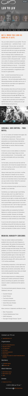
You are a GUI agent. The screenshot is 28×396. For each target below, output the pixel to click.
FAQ (26, 30)
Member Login (5, 365)
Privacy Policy (5, 353)
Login (25, 1)
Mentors (9, 30)
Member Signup (6, 363)
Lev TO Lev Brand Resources (8, 344)
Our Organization (5, 348)
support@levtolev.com (7, 338)
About (5, 30)
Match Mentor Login (6, 373)
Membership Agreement (7, 352)
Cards (3, 375)
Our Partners (5, 350)
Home (1, 30)
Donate (22, 30)
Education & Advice (6, 346)
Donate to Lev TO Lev (6, 382)
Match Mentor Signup (6, 371)
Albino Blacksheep (17, 388)
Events (18, 30)
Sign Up (14, 30)
